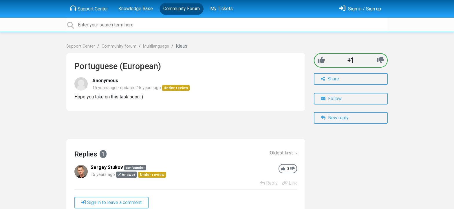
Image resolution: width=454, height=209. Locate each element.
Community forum (119, 46)
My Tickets (221, 8)
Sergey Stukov (107, 167)
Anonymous (105, 80)
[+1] (321, 60)
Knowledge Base (135, 8)
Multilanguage (156, 46)
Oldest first (282, 153)
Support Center (89, 8)
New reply (335, 117)
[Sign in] (360, 9)
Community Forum (181, 8)
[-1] (380, 60)
